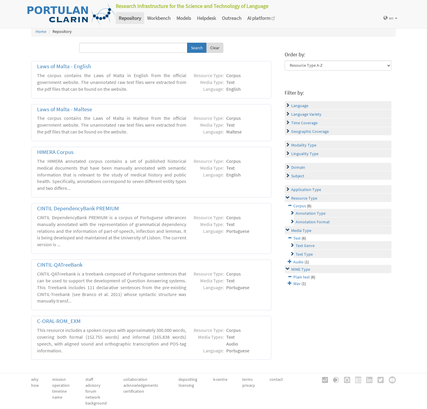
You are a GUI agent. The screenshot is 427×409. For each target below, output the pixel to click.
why (35, 379)
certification (133, 391)
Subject (297, 176)
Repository (130, 18)
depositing (188, 379)
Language (299, 105)
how (35, 385)
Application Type (306, 189)
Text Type (304, 254)
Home (41, 31)
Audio (298, 262)
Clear (214, 47)
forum (90, 391)
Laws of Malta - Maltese (64, 109)
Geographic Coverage (310, 131)
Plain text (301, 277)
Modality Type (303, 145)
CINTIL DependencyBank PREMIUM (78, 208)
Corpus (299, 206)
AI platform (261, 18)
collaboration (135, 379)
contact (276, 379)
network (92, 397)
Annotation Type (311, 213)
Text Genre (305, 245)
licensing (186, 385)
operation (61, 385)
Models (183, 18)
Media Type (301, 230)
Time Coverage (304, 122)
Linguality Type (304, 153)
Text (297, 238)
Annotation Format (313, 222)
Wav (297, 283)
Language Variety (306, 114)
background (96, 403)
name (57, 397)
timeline (59, 391)
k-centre (220, 379)
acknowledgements (140, 385)
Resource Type (304, 198)
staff (89, 379)
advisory (93, 385)
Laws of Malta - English (64, 66)
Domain (298, 167)
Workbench (159, 18)
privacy (248, 385)
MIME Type (300, 269)
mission (59, 379)
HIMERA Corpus (55, 152)
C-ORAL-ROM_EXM (59, 321)
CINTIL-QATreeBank (59, 264)
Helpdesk (206, 18)
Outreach (231, 18)
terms (247, 379)
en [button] (390, 18)
